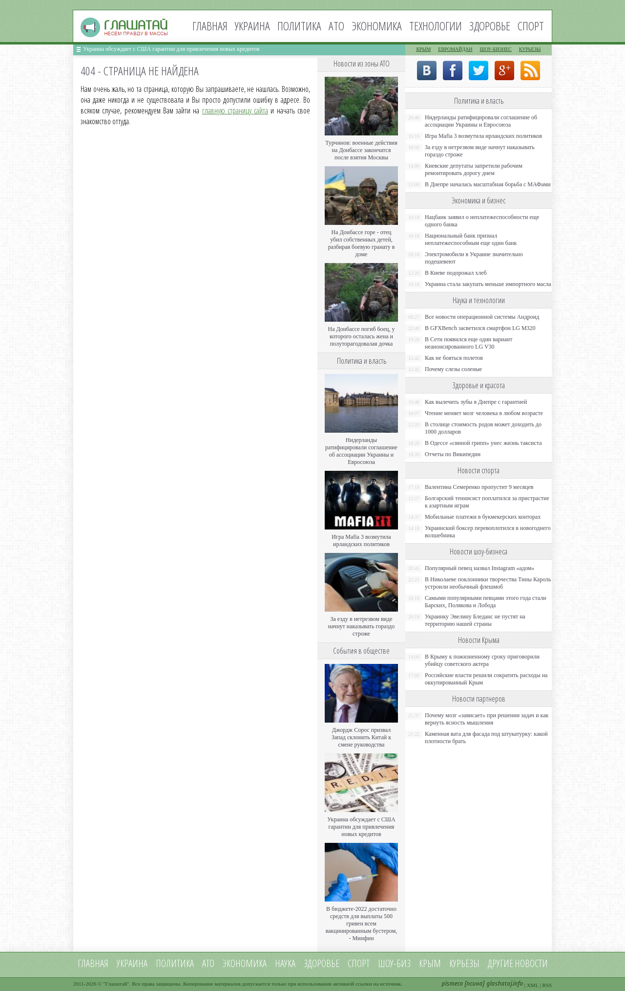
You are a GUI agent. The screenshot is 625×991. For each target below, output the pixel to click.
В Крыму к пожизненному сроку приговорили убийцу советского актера (482, 660)
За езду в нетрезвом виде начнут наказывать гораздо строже (361, 626)
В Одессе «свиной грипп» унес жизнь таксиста (483, 443)
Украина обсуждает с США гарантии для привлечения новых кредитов (171, 48)
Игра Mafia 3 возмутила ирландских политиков (361, 540)
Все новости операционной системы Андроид (482, 316)
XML (533, 985)
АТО (336, 26)
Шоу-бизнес (496, 49)
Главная (210, 26)
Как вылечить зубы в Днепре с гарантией (476, 401)
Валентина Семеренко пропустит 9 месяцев (479, 487)
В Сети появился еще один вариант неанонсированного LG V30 (469, 343)
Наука (285, 963)
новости (531, 963)
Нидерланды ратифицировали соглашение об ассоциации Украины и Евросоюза (361, 451)
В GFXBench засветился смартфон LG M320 (480, 328)
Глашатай (116, 984)
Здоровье (489, 26)
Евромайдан (455, 49)
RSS (547, 985)
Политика (299, 26)
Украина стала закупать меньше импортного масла (488, 284)
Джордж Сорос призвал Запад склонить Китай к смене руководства (361, 737)
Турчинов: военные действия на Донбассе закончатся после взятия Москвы (361, 150)
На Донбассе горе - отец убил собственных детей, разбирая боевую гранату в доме (361, 243)
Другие (500, 963)
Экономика (377, 26)
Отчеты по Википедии (452, 454)
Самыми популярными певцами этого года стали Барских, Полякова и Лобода (485, 602)
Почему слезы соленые (453, 369)
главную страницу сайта (235, 110)
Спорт (531, 26)
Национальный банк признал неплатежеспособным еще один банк (471, 239)
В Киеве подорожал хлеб (456, 272)
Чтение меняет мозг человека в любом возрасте (484, 413)
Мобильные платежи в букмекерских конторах (483, 516)
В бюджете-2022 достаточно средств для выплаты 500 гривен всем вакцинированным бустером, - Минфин (361, 923)
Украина (252, 26)
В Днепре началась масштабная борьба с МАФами (488, 184)
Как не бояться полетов (454, 357)
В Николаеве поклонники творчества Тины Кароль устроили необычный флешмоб (488, 583)
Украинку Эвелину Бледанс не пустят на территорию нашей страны (475, 620)
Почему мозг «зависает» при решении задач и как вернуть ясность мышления (486, 719)
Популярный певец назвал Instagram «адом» (479, 568)
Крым (423, 49)
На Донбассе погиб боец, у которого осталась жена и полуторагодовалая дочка (361, 336)
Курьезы (530, 49)
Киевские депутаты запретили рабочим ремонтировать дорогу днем (473, 169)
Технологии (435, 26)
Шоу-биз (394, 963)
